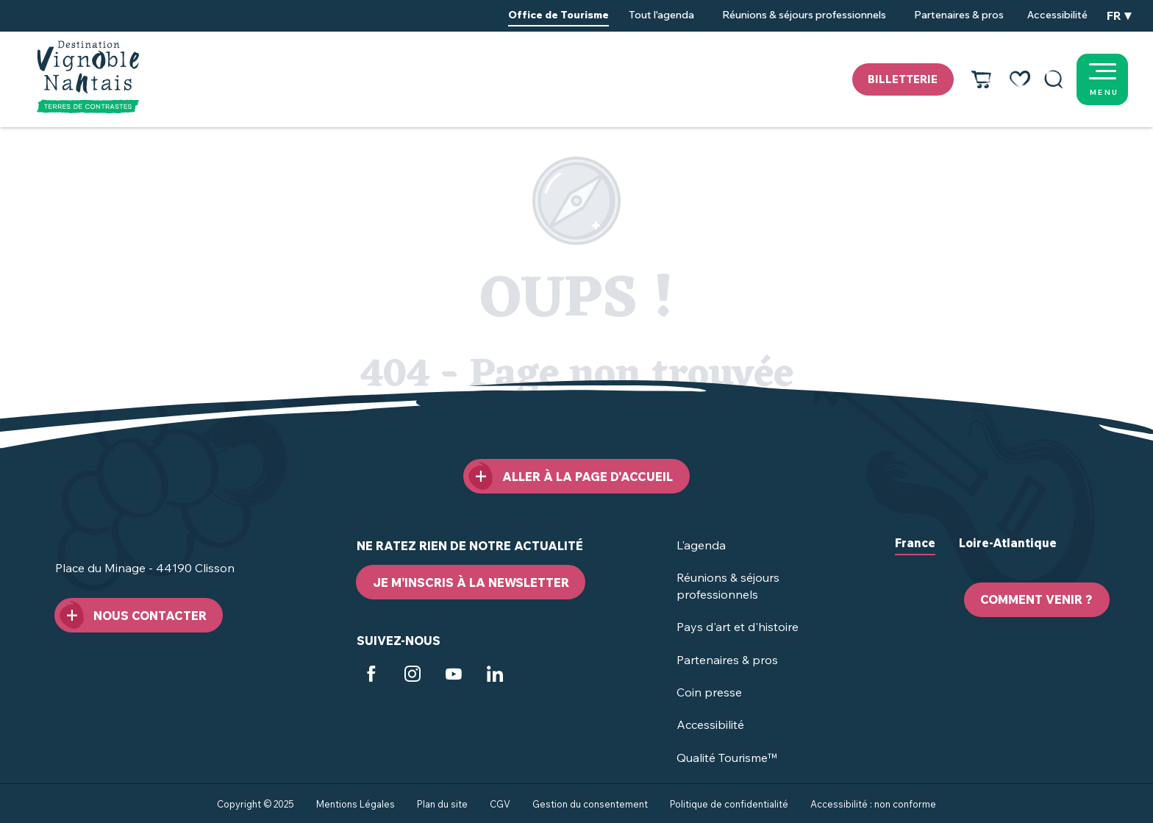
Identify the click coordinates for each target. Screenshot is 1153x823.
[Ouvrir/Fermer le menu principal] (1120, 79)
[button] (1054, 79)
